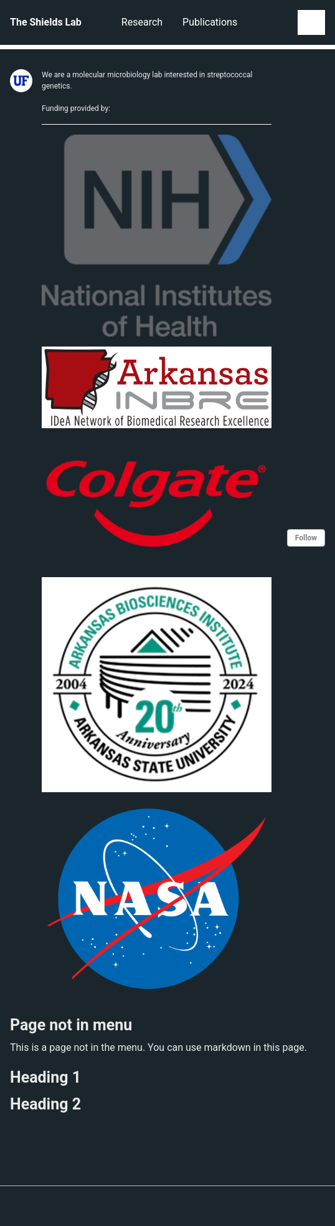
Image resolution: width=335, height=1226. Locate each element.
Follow (306, 538)
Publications (209, 22)
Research (142, 22)
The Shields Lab (46, 22)
